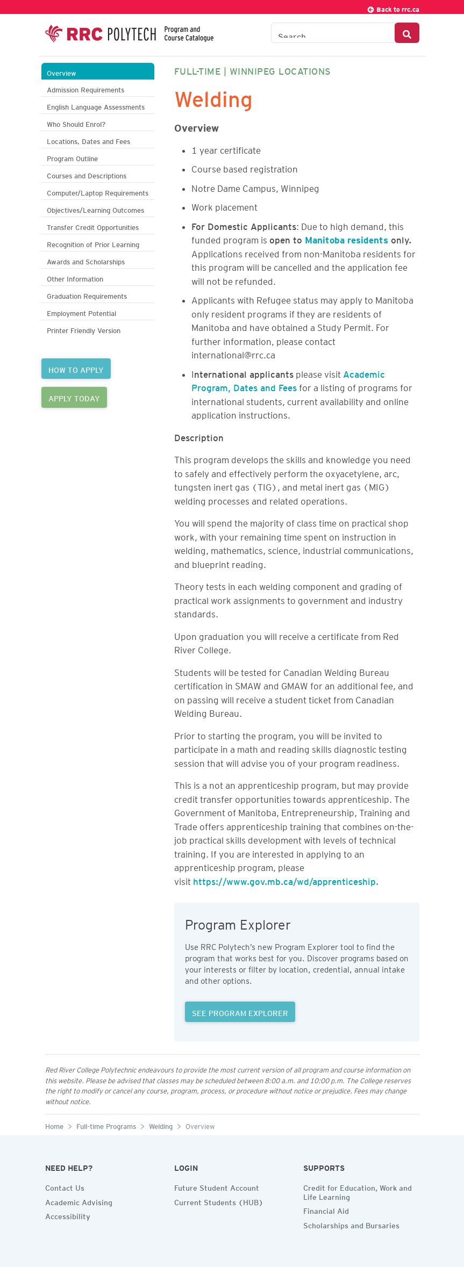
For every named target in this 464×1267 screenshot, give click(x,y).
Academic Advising (78, 1201)
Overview (61, 71)
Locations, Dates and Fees (88, 140)
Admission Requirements (85, 88)
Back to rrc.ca (393, 7)
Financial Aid (326, 1209)
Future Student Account (216, 1186)
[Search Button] (407, 33)
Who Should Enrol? (76, 122)
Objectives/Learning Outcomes (95, 208)
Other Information (75, 277)
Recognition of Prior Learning (93, 243)
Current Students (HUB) (218, 1201)
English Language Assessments (96, 105)
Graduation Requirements (87, 294)
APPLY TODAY (74, 397)
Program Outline (72, 157)
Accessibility (67, 1215)
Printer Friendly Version (83, 329)
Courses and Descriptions (86, 174)
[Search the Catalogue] (333, 33)
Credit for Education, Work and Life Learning (357, 1191)
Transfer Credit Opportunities (93, 226)
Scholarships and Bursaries (351, 1224)
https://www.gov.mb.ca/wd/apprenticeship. (286, 879)
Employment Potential (81, 311)
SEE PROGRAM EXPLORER (240, 1011)
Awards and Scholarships (86, 260)
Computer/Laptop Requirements (97, 191)
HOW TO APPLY (76, 368)
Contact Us (64, 1186)
